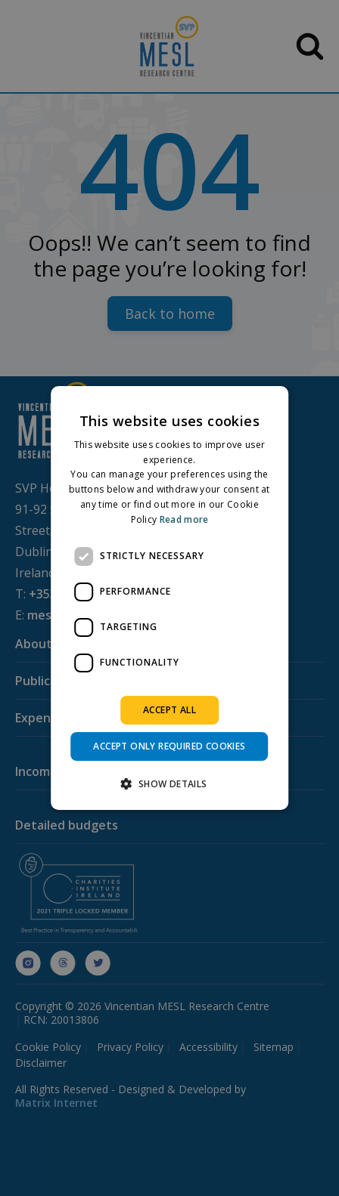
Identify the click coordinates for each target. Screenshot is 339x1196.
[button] (169, 783)
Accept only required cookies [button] (169, 746)
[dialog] (169, 598)
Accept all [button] (169, 709)
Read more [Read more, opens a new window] (184, 519)
